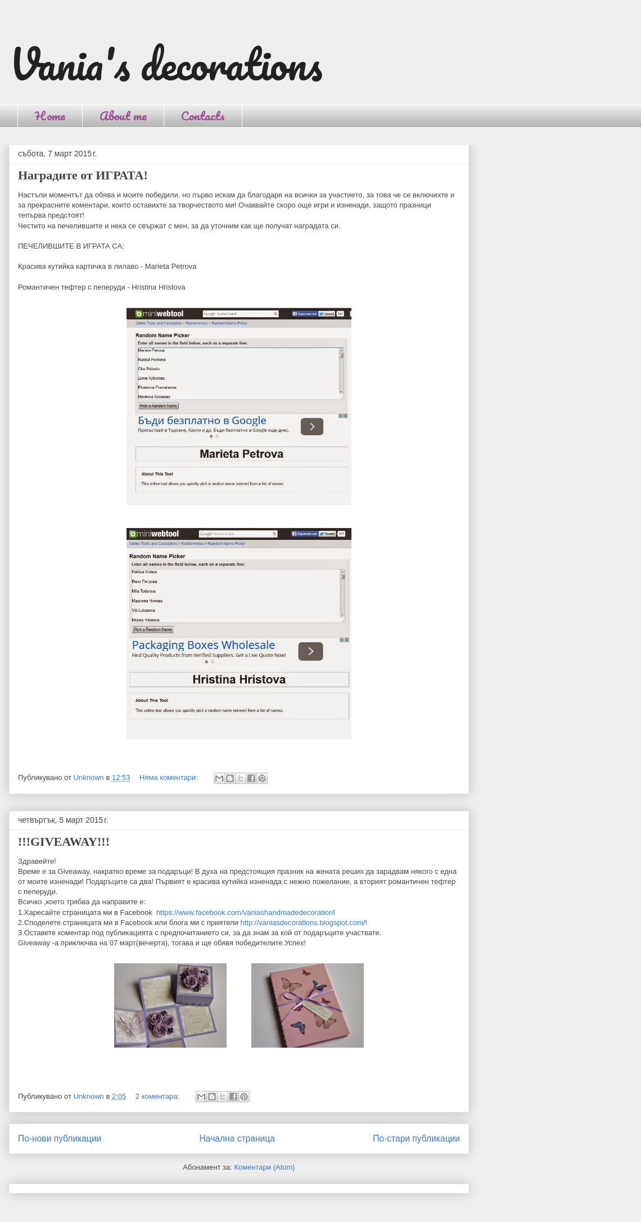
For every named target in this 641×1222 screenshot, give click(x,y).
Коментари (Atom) (264, 1167)
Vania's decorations (165, 63)
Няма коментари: (169, 777)
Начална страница (237, 1138)
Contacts (203, 115)
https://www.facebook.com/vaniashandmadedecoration (244, 912)
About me (123, 115)
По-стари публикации (416, 1138)
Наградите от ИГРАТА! (83, 175)
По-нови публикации (59, 1138)
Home (50, 115)
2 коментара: (159, 1096)
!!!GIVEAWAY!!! (64, 842)
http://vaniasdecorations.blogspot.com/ (302, 922)
